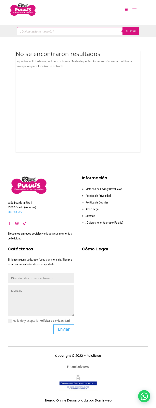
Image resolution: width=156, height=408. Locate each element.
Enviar (64, 329)
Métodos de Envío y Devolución (104, 189)
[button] (144, 396)
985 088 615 (15, 212)
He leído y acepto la (39, 321)
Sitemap (90, 216)
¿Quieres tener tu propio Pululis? (104, 222)
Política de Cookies (97, 202)
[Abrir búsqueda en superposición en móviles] (78, 31)
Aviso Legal (92, 209)
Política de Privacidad (98, 196)
